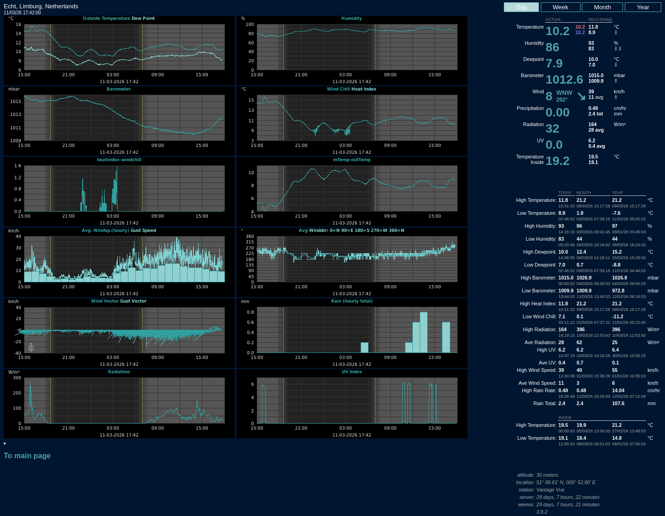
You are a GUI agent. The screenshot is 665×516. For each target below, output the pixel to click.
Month (602, 7)
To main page (27, 456)
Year (643, 7)
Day (521, 7)
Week (560, 7)
